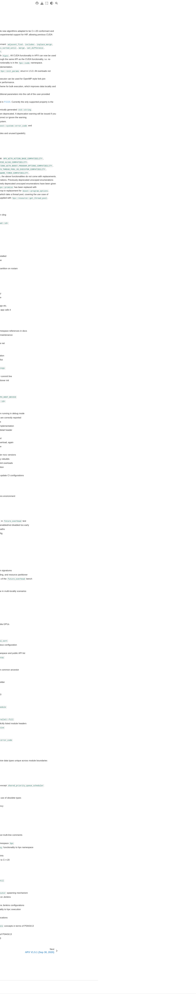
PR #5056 (54, 617)
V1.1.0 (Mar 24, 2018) (18, 181)
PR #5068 (54, 580)
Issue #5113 (55, 253)
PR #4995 (54, 807)
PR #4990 (54, 823)
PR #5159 (54, 365)
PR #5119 (54, 448)
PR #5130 (54, 419)
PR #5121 (54, 440)
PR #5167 (54, 361)
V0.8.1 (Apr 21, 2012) (18, 232)
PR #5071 (54, 568)
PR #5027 (54, 708)
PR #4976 (54, 852)
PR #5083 (54, 539)
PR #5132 (54, 411)
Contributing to (13, 92)
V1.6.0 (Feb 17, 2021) (18, 147)
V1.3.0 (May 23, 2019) (18, 169)
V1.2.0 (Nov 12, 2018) (18, 177)
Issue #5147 (55, 237)
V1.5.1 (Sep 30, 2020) (18, 151)
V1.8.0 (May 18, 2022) (18, 134)
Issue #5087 (55, 270)
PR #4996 (54, 803)
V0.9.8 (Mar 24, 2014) (18, 211)
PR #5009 (54, 758)
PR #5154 (54, 369)
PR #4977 (54, 848)
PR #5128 (54, 423)
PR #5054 (54, 626)
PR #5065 (54, 588)
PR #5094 (54, 514)
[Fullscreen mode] (142, 3)
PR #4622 (54, 967)
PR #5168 (54, 357)
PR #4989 (54, 827)
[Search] (152, 3)
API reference (10, 81)
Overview (8, 70)
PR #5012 (54, 745)
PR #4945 (54, 930)
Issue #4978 (55, 315)
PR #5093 (54, 518)
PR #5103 (54, 481)
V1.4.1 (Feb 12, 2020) (18, 160)
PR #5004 (54, 778)
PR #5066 (54, 584)
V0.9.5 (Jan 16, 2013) (18, 224)
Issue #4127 (55, 332)
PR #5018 (54, 733)
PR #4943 (54, 934)
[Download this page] (137, 3)
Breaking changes (167, 12)
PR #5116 (54, 452)
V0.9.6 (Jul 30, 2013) (18, 219)
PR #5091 (54, 522)
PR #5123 (54, 431)
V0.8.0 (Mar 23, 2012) (18, 237)
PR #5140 (54, 390)
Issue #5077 (55, 274)
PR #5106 (54, 473)
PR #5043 (54, 650)
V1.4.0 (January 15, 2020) (20, 164)
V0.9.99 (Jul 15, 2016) (18, 190)
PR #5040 (54, 663)
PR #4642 (54, 959)
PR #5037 (54, 671)
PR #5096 (54, 506)
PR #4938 (54, 938)
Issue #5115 (55, 249)
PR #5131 (54, 415)
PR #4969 (54, 868)
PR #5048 (54, 638)
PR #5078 (54, 547)
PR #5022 (54, 721)
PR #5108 (54, 464)
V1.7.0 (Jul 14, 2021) (18, 143)
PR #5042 (54, 654)
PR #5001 (54, 790)
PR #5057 (54, 613)
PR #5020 (54, 729)
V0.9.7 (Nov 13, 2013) (18, 215)
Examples (8, 41)
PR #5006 (54, 770)
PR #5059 (54, 609)
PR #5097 (54, 502)
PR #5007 (54, 766)
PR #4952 (54, 918)
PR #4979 (54, 843)
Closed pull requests (168, 19)
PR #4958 (54, 905)
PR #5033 (54, 683)
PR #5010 (54, 754)
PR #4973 (54, 860)
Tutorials (8, 37)
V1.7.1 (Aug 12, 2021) (18, 138)
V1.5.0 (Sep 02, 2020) (18, 155)
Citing (9, 249)
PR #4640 (54, 963)
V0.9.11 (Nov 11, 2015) (19, 194)
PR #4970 (54, 864)
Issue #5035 (55, 295)
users (9, 254)
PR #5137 (54, 402)
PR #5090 (54, 526)
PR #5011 (54, 749)
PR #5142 (54, 386)
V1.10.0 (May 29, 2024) (19, 117)
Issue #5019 (55, 299)
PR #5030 (54, 696)
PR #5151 (54, 373)
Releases (8, 104)
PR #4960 (54, 897)
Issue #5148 (55, 233)
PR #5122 (54, 435)
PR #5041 (54, 659)
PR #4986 (54, 831)
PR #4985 (54, 835)
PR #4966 (54, 881)
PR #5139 (54, 394)
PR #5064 (54, 593)
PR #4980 (54, 839)
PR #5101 (54, 489)
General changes (167, 8)
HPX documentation (13, 21)
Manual (7, 45)
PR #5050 (54, 634)
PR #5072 (54, 564)
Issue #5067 (55, 282)
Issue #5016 (55, 303)
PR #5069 (54, 576)
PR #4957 (54, 910)
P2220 (117, 105)
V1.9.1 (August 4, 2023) (19, 121)
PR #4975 (54, 856)
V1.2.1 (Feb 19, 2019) (18, 173)
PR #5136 (54, 406)
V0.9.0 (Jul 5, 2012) (17, 228)
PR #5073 (54, 559)
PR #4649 (54, 955)
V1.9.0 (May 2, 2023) (18, 125)
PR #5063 (54, 597)
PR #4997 (54, 799)
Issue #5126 (55, 245)
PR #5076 (54, 551)
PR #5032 (54, 688)
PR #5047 (54, 642)
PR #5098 (54, 497)
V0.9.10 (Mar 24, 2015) (19, 199)
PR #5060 (54, 605)
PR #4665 (54, 951)
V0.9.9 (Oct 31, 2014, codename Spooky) (23, 205)
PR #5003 (54, 786)
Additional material (12, 58)
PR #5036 (54, 675)
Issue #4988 (55, 311)
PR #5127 (54, 427)
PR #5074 (54, 555)
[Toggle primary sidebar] (45, 3)
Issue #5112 (55, 257)
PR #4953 (54, 914)
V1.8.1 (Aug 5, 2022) (18, 130)
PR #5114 (54, 456)
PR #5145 (54, 382)
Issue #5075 (55, 278)
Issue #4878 (55, 328)
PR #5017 (54, 737)
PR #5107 (54, 468)
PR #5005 (54, 774)
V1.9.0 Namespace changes (21, 245)
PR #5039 (54, 667)
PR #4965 (54, 885)
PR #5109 (54, 460)
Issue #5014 (55, 307)
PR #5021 (54, 725)
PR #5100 (54, 493)
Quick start (9, 32)
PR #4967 (54, 877)
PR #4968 (54, 872)
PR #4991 (54, 819)
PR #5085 (54, 530)
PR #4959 (54, 901)
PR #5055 (54, 621)
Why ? (9, 54)
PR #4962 (54, 893)
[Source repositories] (132, 3)
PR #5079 (54, 543)
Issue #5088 (55, 266)
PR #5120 (54, 444)
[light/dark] (147, 3)
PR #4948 (54, 922)
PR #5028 (54, 704)
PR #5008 (54, 762)
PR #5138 (54, 398)
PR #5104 (54, 477)
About (9, 258)
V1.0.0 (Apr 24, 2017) (18, 186)
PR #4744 (54, 947)
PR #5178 (54, 349)
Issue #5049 (55, 286)
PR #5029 (54, 700)
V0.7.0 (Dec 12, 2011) (18, 241)
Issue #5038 (55, 290)
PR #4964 (54, 889)
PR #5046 (54, 646)
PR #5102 (54, 485)
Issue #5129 (55, 241)
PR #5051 (54, 630)
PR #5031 (54, 692)
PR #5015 (54, 741)
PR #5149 (54, 378)
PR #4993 (54, 815)
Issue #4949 (55, 319)
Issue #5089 (55, 262)
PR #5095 (54, 510)
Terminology (9, 50)
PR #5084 (54, 535)
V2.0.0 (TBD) (15, 108)
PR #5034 (54, 679)
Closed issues (165, 16)
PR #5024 (54, 716)
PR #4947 (54, 926)
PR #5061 (54, 601)
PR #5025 (54, 712)
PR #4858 (54, 943)
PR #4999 (54, 794)
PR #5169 (54, 353)
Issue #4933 (55, 324)
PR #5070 (54, 572)
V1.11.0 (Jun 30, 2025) (19, 112)
